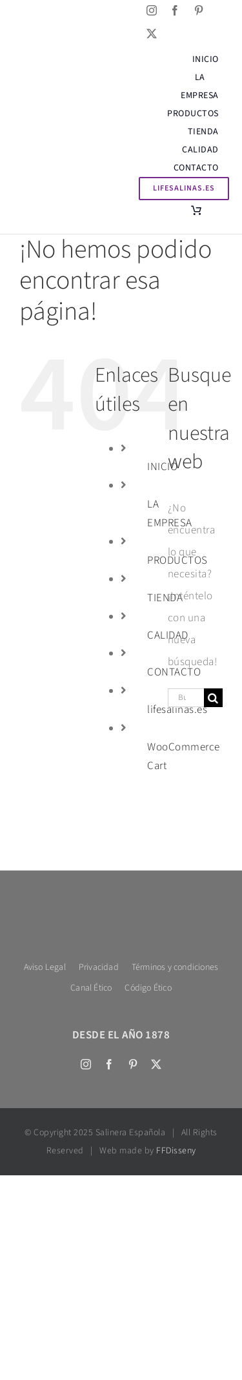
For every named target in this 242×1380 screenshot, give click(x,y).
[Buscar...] (186, 697)
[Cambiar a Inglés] (19, 22)
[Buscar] (213, 697)
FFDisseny (176, 1150)
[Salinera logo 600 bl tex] (121, 901)
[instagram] (151, 10)
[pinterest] (199, 10)
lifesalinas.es (177, 709)
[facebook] (175, 10)
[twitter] (151, 33)
